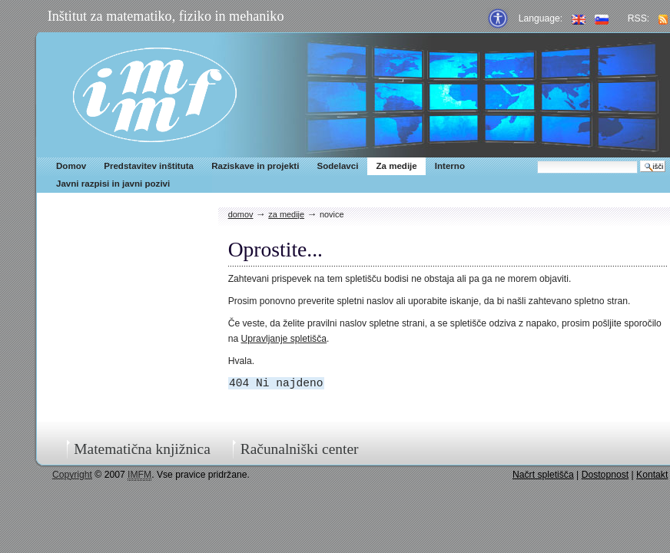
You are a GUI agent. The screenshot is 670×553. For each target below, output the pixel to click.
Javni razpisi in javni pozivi (113, 183)
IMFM (155, 95)
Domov (71, 166)
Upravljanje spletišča (284, 338)
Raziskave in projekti (255, 166)
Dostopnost (605, 474)
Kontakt (652, 474)
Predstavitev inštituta (149, 166)
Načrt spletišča (543, 474)
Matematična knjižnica (142, 449)
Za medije (396, 166)
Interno (450, 166)
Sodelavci (337, 166)
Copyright (72, 474)
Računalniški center (299, 449)
